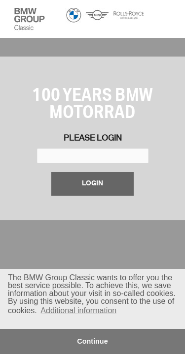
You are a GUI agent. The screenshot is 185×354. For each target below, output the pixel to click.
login (92, 183)
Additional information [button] (78, 310)
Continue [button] (92, 341)
